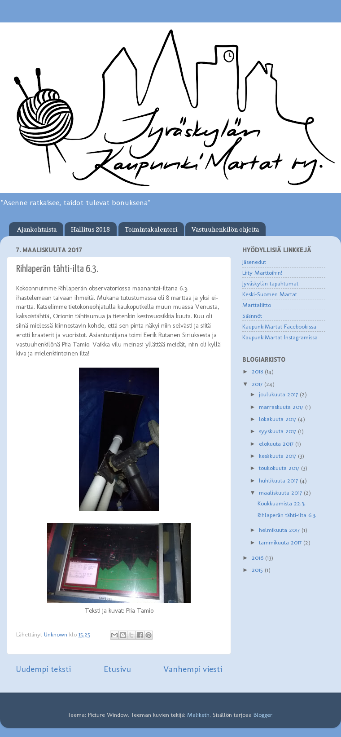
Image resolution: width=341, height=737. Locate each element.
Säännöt (252, 315)
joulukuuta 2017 (279, 394)
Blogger (263, 714)
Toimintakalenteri (151, 229)
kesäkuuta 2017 (278, 455)
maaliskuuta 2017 (281, 492)
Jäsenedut (254, 261)
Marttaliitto (256, 304)
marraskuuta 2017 (282, 406)
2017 (258, 383)
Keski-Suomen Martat (269, 294)
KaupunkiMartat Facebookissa (279, 326)
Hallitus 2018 (90, 229)
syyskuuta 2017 (278, 430)
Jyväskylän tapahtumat (270, 283)
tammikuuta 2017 (281, 542)
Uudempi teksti (43, 669)
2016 (258, 557)
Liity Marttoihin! (262, 272)
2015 (258, 569)
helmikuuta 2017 (280, 529)
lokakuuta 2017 (278, 418)
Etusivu (117, 669)
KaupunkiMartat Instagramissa (280, 337)
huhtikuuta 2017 (279, 480)
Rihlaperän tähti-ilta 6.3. (287, 514)
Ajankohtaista (37, 229)
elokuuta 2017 (277, 443)
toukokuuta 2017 (280, 467)
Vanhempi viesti (192, 669)
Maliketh (198, 714)
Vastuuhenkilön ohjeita (225, 229)
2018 (258, 371)
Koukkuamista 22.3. (281, 503)
